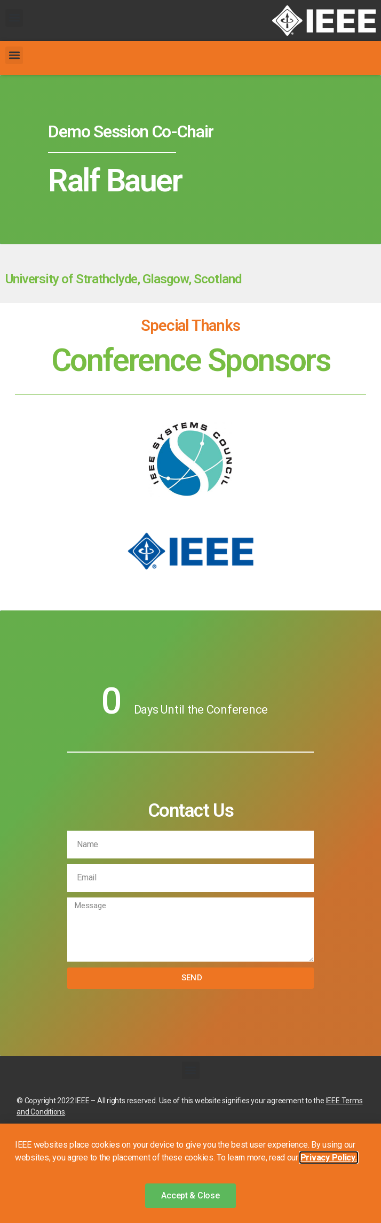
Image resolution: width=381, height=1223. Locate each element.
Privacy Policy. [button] (328, 1157)
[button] (14, 18)
